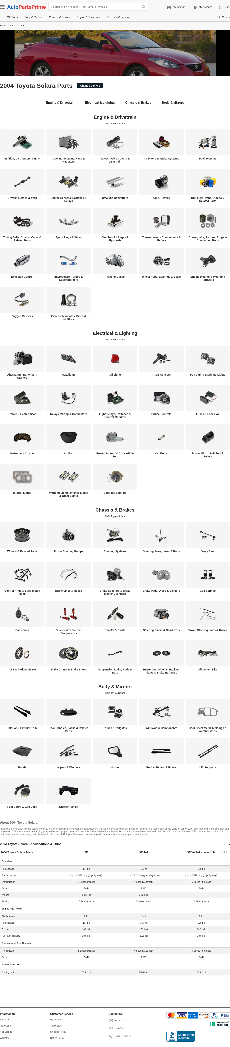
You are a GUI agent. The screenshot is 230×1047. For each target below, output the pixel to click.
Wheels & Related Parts (22, 551)
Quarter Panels (68, 806)
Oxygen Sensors (22, 316)
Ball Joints (22, 630)
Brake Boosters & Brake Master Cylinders (115, 592)
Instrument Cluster (22, 453)
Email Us (116, 1020)
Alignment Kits (207, 669)
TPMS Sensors (161, 374)
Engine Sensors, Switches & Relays (69, 199)
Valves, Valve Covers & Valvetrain (115, 160)
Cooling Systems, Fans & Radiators (69, 160)
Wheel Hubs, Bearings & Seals (161, 276)
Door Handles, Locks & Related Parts (69, 729)
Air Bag (68, 453)
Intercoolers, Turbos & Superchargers (68, 278)
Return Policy (57, 1038)
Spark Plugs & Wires (69, 237)
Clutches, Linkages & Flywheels (115, 239)
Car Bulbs (161, 453)
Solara (12, 25)
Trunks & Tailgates (115, 728)
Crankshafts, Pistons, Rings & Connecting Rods (208, 239)
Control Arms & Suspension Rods (22, 592)
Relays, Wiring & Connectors (68, 414)
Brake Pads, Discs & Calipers (161, 590)
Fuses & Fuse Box (207, 414)
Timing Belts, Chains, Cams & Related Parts (22, 239)
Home (3, 25)
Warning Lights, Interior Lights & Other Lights (68, 494)
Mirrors (115, 767)
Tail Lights (115, 374)
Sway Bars (208, 551)
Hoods (22, 767)
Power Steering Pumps (68, 551)
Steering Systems (115, 551)
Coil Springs (208, 590)
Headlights (69, 374)
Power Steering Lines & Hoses (207, 630)
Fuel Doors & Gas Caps (22, 806)
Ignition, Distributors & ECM (22, 158)
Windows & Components (161, 728)
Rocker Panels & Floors (161, 767)
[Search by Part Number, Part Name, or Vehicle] (94, 7)
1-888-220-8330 (119, 1036)
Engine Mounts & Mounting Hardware (207, 278)
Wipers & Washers (68, 767)
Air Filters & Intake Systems (161, 158)
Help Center (6, 1025)
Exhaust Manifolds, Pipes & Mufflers (68, 318)
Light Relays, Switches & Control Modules (115, 415)
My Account (56, 1019)
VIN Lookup (6, 1032)
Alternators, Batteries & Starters (22, 376)
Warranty (4, 1038)
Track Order (56, 1025)
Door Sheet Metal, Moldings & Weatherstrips (208, 729)
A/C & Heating (161, 197)
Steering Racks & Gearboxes (161, 630)
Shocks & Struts (115, 630)
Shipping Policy (58, 1032)
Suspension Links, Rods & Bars (115, 671)
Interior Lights (22, 492)
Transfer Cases (115, 276)
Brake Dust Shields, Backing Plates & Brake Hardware (161, 671)
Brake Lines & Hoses (68, 590)
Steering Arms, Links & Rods (161, 551)
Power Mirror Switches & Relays (208, 455)
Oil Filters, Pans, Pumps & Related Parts (207, 199)
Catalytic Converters (115, 197)
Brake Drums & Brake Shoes (68, 669)
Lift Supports (207, 767)
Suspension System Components (68, 632)
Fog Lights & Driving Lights (207, 374)
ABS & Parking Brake (22, 669)
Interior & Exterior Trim (22, 728)
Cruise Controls (161, 414)
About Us (4, 1019)
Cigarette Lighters (115, 492)
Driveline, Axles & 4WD (22, 197)
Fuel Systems (207, 158)
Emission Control (22, 276)
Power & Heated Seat (22, 414)
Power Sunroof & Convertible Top (115, 455)
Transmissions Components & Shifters (161, 239)
